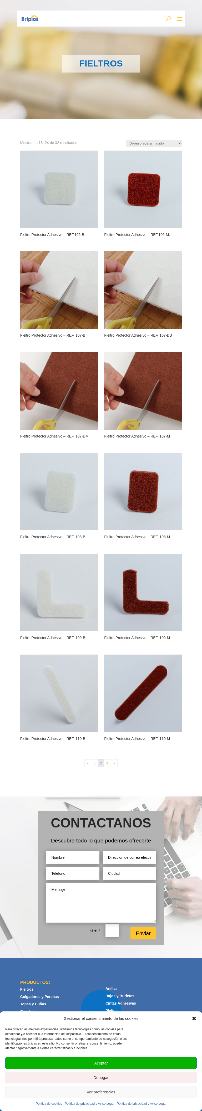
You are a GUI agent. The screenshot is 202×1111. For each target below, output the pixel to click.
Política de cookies (49, 1103)
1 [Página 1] (95, 763)
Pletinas (112, 1011)
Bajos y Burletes (119, 996)
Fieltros (27, 989)
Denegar (101, 1077)
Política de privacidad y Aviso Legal (89, 1103)
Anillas (111, 988)
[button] (194, 1018)
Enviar (143, 933)
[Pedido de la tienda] (154, 143)
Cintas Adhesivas (120, 1003)
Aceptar (101, 1063)
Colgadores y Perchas (39, 997)
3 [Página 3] (107, 763)
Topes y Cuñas (33, 1004)
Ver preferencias (101, 1092)
